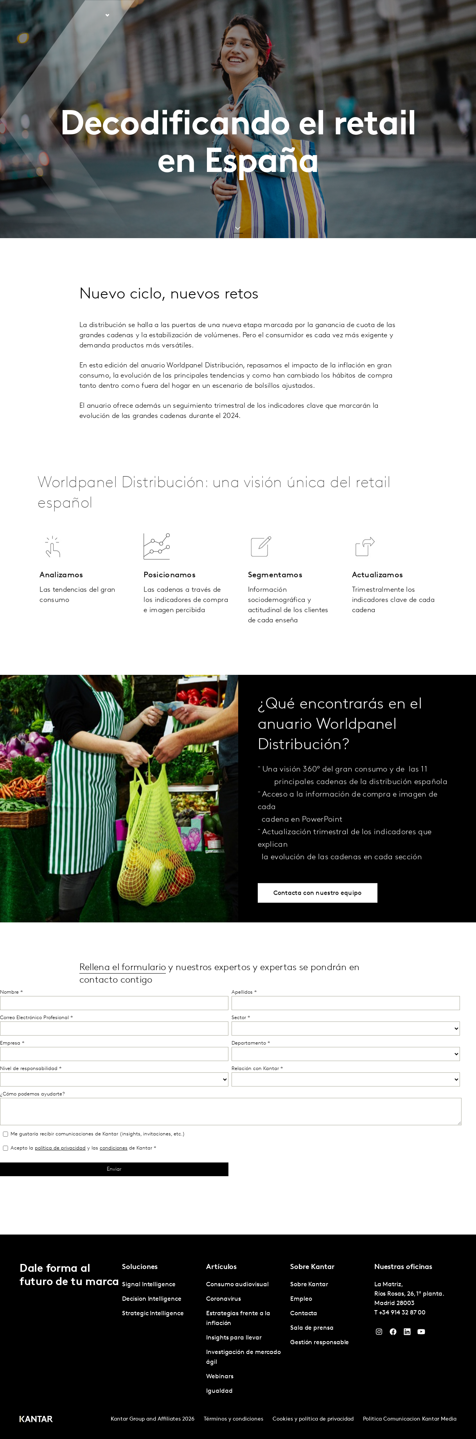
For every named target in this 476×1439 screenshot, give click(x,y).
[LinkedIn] (407, 1333)
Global (435, 15)
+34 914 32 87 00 (402, 1313)
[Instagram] (379, 1333)
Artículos (133, 15)
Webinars (219, 1377)
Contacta (406, 15)
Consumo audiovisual (237, 1285)
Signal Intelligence (148, 1285)
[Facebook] (393, 1333)
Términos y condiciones (233, 1419)
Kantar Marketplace (187, 15)
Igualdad (219, 1391)
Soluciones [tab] (89, 15)
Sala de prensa (312, 1328)
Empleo (375, 15)
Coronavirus (223, 1299)
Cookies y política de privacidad (313, 1419)
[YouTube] (421, 1333)
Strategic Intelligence (152, 1314)
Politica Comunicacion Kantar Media (409, 1419)
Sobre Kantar (339, 15)
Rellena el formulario (122, 993)
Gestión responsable (319, 1343)
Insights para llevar (233, 1338)
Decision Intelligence (151, 1299)
